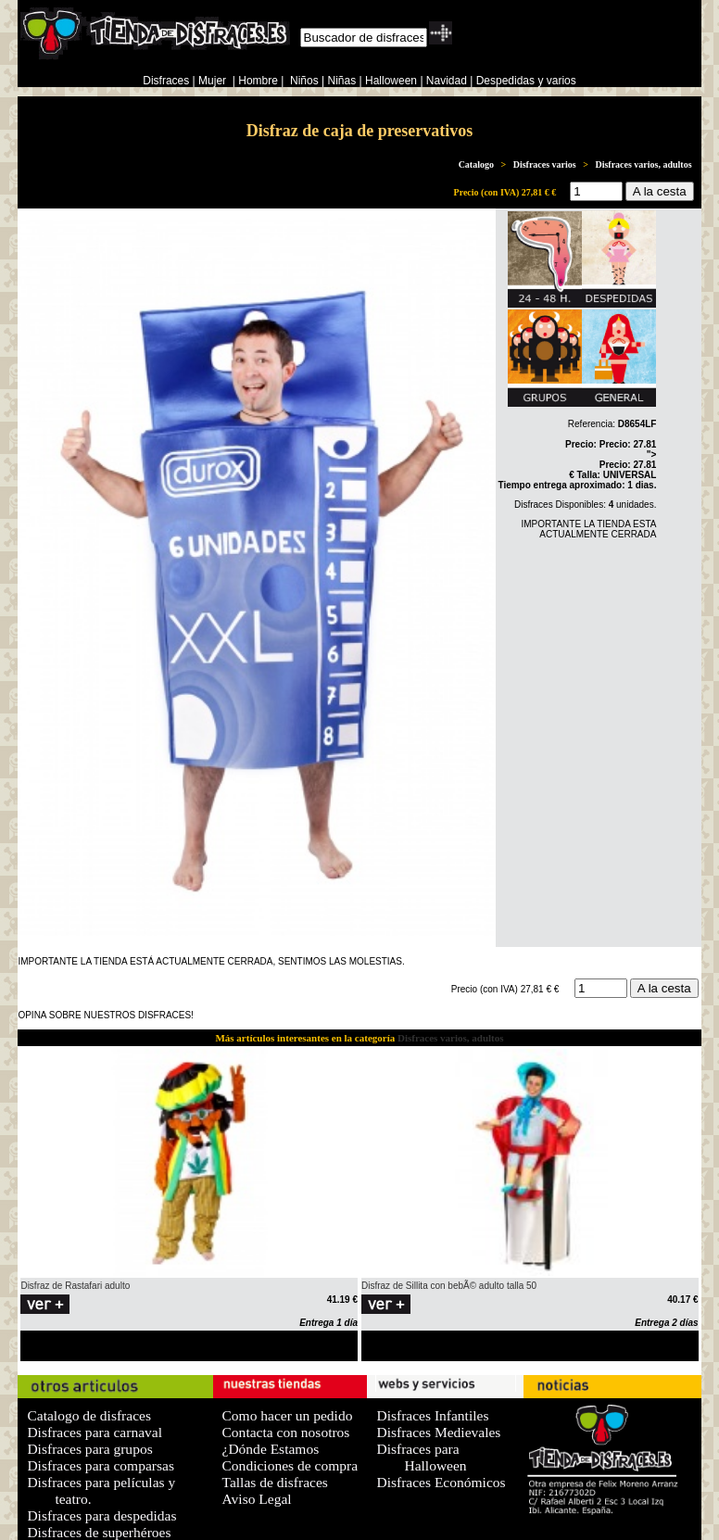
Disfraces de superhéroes (98, 1532)
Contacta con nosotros (286, 1432)
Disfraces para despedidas (101, 1515)
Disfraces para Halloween (421, 1457)
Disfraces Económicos (440, 1482)
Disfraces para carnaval (94, 1432)
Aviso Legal (257, 1499)
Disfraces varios (544, 164)
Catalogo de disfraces (89, 1415)
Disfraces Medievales (438, 1432)
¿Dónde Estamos (271, 1449)
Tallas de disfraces (275, 1482)
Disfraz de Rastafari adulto (75, 1286)
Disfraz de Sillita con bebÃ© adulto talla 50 (448, 1286)
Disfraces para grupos (89, 1449)
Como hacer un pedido (287, 1415)
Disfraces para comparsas (100, 1465)
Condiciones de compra (290, 1465)
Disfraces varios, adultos (643, 164)
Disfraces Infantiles (432, 1415)
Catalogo (476, 164)
